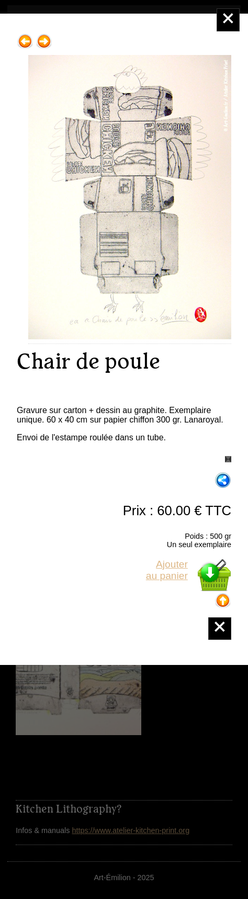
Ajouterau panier (167, 570)
